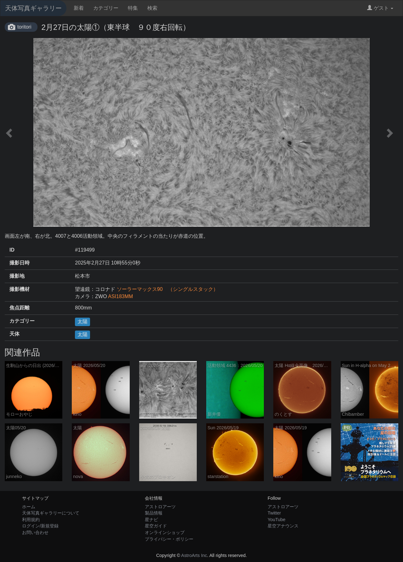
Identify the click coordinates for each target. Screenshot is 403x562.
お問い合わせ (35, 532)
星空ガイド (156, 525)
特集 (133, 8)
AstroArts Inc (194, 555)
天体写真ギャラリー (33, 8)
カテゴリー (105, 8)
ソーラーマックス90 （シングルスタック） (167, 289)
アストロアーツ (160, 506)
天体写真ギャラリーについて (50, 512)
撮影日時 (19, 262)
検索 (152, 8)
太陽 (82, 321)
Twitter (274, 512)
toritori (24, 27)
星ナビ (151, 519)
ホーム (28, 506)
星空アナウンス (283, 525)
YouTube (277, 519)
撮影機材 (19, 289)
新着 (79, 8)
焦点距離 (19, 307)
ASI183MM (120, 296)
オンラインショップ (164, 532)
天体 (14, 334)
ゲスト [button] (380, 8)
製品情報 (153, 512)
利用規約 (31, 519)
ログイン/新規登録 (40, 525)
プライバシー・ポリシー (169, 539)
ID (11, 250)
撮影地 (17, 276)
